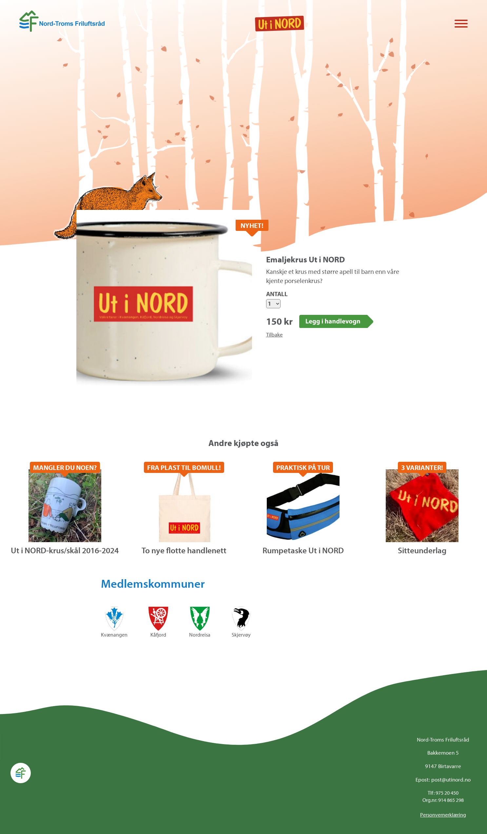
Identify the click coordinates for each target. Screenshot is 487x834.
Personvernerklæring (443, 814)
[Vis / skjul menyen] (461, 24)
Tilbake (274, 334)
